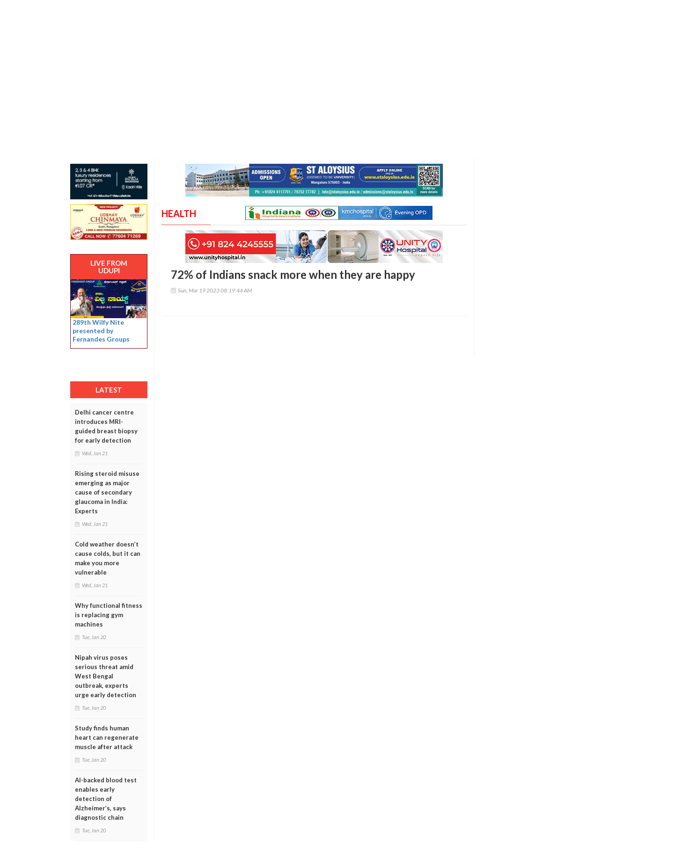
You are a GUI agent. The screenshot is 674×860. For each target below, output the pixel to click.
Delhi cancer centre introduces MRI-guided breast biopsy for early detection (106, 426)
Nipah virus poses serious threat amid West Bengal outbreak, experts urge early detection (105, 676)
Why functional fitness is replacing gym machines (108, 615)
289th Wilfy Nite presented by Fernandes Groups (101, 330)
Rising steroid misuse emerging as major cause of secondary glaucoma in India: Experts (107, 492)
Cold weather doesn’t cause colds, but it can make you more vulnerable (107, 558)
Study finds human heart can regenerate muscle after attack (107, 737)
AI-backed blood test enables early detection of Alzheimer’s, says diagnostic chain (106, 798)
